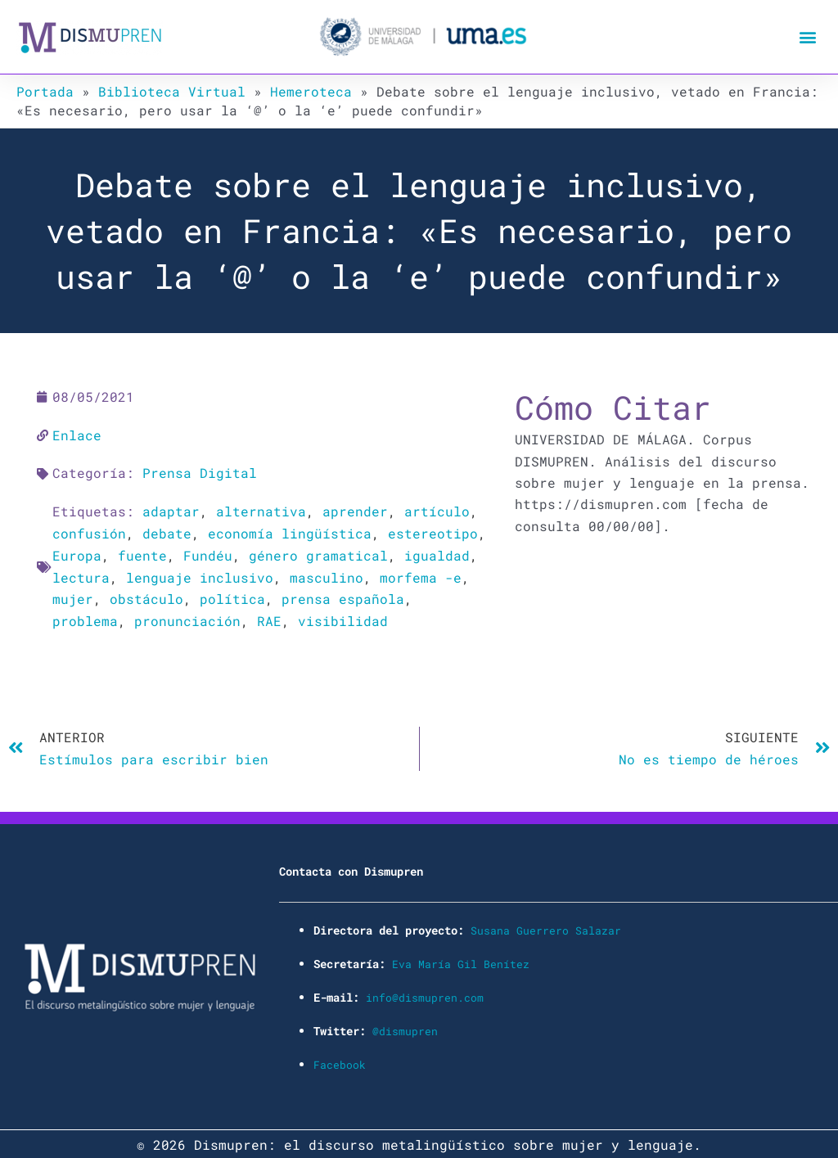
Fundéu (207, 553)
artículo (437, 510)
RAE (269, 618)
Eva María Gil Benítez (460, 959)
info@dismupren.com (425, 993)
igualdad (437, 553)
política (232, 597)
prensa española (343, 597)
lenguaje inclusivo (199, 575)
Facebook (339, 1059)
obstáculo (146, 597)
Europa (76, 553)
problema (85, 618)
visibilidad (343, 618)
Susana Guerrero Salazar (546, 927)
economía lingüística (290, 531)
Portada (45, 91)
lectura (81, 575)
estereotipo (433, 531)
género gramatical (318, 553)
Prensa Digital (199, 472)
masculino (326, 575)
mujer (72, 597)
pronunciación (187, 618)
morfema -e (421, 575)
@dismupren (405, 1026)
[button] (808, 37)
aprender (355, 510)
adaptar (171, 510)
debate (166, 531)
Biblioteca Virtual (172, 91)
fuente (142, 553)
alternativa (261, 510)
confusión (89, 531)
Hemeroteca (311, 91)
